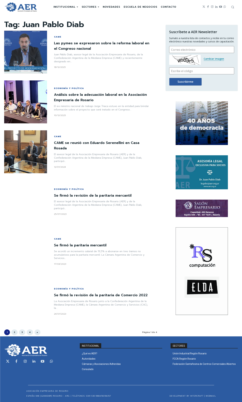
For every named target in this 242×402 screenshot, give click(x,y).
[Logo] (20, 7)
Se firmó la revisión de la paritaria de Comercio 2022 (99, 295)
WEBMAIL (211, 395)
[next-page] (37, 332)
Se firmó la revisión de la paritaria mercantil (96, 195)
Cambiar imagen (214, 58)
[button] (232, 7)
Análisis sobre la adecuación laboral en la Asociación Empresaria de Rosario (94, 97)
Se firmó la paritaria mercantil (83, 245)
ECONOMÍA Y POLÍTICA (69, 88)
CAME (57, 37)
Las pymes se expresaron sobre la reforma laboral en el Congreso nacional (95, 45)
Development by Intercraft (186, 395)
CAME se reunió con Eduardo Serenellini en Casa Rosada (100, 145)
